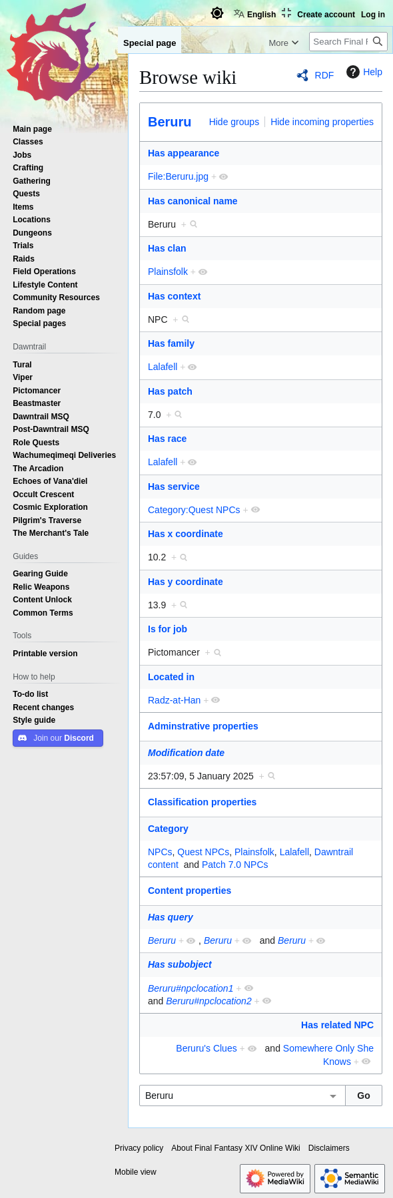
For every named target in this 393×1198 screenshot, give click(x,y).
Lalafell (162, 366)
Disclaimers (329, 1148)
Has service (174, 486)
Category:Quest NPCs (194, 509)
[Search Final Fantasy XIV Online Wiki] (348, 41)
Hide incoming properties (322, 121)
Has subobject (180, 964)
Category (168, 828)
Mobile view (136, 1172)
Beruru (170, 121)
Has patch (170, 391)
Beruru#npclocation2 (208, 1001)
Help (362, 72)
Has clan (167, 248)
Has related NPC (337, 1025)
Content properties (189, 890)
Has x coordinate (185, 533)
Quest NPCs (203, 852)
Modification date (186, 752)
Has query (170, 917)
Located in (171, 677)
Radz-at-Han (174, 700)
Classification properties (202, 802)
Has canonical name (193, 201)
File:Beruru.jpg (178, 176)
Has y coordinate (185, 581)
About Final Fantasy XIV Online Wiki (235, 1148)
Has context (174, 296)
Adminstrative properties (203, 726)
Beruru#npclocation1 (190, 988)
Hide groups (234, 121)
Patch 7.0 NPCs (235, 864)
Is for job (167, 629)
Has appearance (183, 153)
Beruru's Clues (206, 1048)
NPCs (160, 852)
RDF (324, 75)
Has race (167, 438)
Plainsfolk (168, 271)
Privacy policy (139, 1148)
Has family (171, 343)
